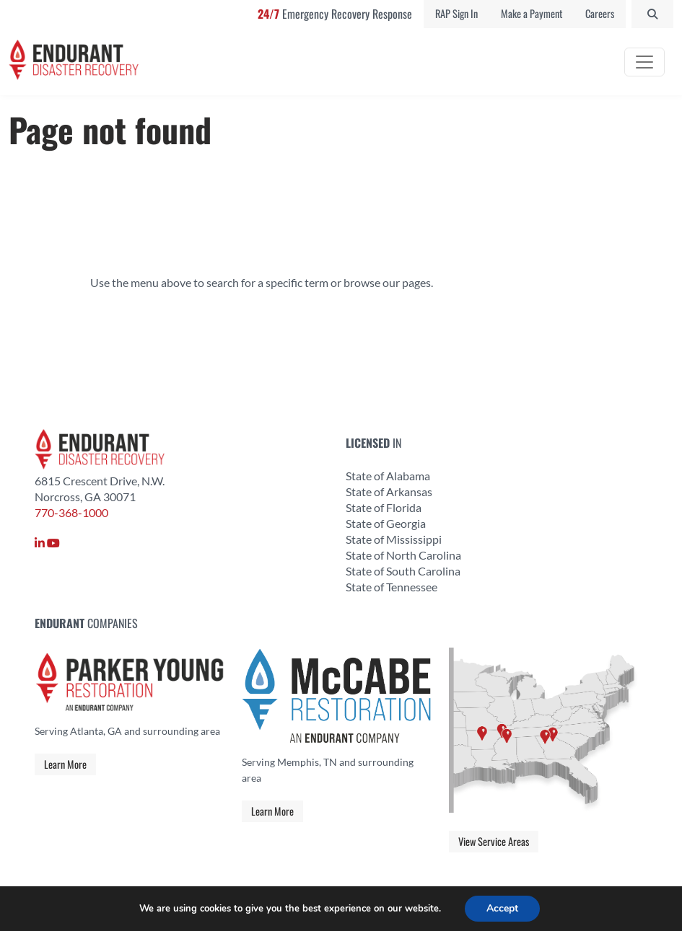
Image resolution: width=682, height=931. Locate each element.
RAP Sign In (456, 13)
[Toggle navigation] (644, 62)
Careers (599, 13)
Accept (502, 908)
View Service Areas (493, 841)
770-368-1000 (71, 512)
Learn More (65, 764)
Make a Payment (531, 13)
